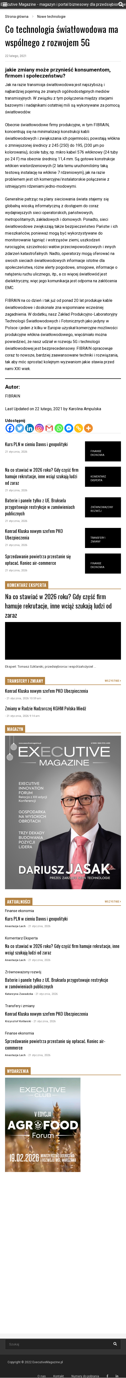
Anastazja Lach (15, 926)
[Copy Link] (78, 428)
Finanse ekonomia (19, 911)
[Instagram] (39, 428)
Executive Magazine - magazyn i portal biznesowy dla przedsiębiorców (63, 4)
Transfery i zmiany (20, 1006)
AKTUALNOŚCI (18, 902)
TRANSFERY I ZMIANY (25, 681)
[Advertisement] (63, 1216)
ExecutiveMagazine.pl (47, 1362)
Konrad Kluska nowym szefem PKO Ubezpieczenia (46, 690)
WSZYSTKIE (113, 680)
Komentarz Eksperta (21, 938)
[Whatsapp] (59, 428)
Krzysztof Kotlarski (18, 1021)
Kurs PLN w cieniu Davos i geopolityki (36, 444)
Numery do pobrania (85, 1376)
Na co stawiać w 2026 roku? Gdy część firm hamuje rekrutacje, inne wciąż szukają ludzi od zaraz (41, 476)
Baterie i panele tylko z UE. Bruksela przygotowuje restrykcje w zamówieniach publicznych (40, 507)
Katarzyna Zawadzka (19, 994)
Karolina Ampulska (85, 408)
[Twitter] (19, 428)
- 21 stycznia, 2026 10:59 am (23, 698)
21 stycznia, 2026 (16, 451)
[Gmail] (49, 428)
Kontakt (58, 1376)
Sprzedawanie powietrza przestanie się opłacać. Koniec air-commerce (38, 559)
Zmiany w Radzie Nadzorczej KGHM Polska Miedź (45, 708)
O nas (41, 1376)
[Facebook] (10, 428)
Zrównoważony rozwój (23, 972)
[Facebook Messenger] (68, 428)
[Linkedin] (29, 428)
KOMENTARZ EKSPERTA (26, 585)
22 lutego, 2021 (16, 56)
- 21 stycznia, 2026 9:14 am (22, 716)
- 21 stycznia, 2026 (38, 926)
